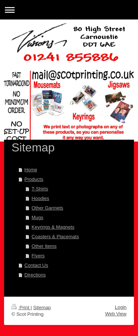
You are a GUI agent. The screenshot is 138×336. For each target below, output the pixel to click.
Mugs (37, 217)
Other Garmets (47, 208)
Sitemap (42, 307)
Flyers (38, 255)
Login (121, 307)
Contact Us (36, 265)
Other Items (44, 246)
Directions (35, 275)
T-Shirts (40, 189)
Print (21, 307)
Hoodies (40, 198)
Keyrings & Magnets (53, 227)
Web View (116, 314)
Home (30, 169)
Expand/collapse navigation (69, 10)
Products (33, 179)
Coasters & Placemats (55, 236)
